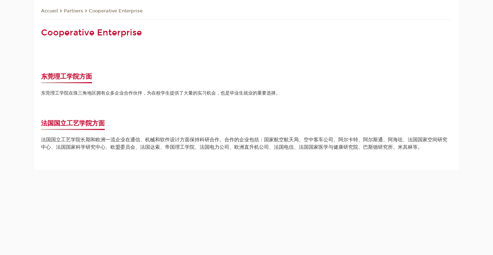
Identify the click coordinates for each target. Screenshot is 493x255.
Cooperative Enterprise (116, 11)
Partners (73, 11)
